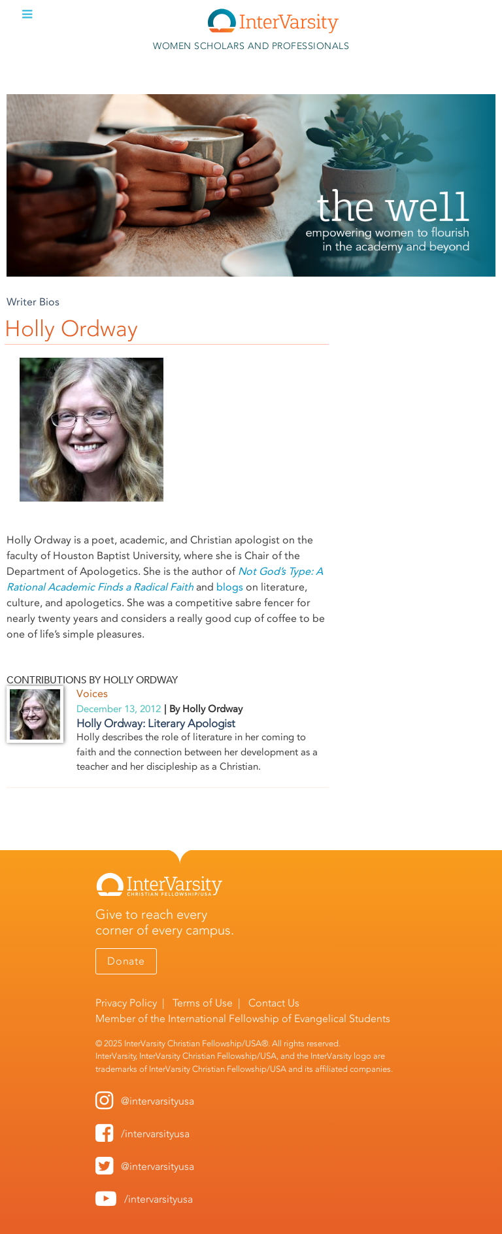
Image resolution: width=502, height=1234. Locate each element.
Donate (126, 961)
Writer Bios (33, 302)
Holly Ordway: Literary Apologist (155, 723)
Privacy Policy (126, 1003)
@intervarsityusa (157, 1101)
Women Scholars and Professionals (251, 46)
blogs (229, 587)
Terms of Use (203, 1003)
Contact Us (273, 1003)
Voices (92, 693)
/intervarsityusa (155, 1133)
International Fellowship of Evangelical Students (279, 1018)
